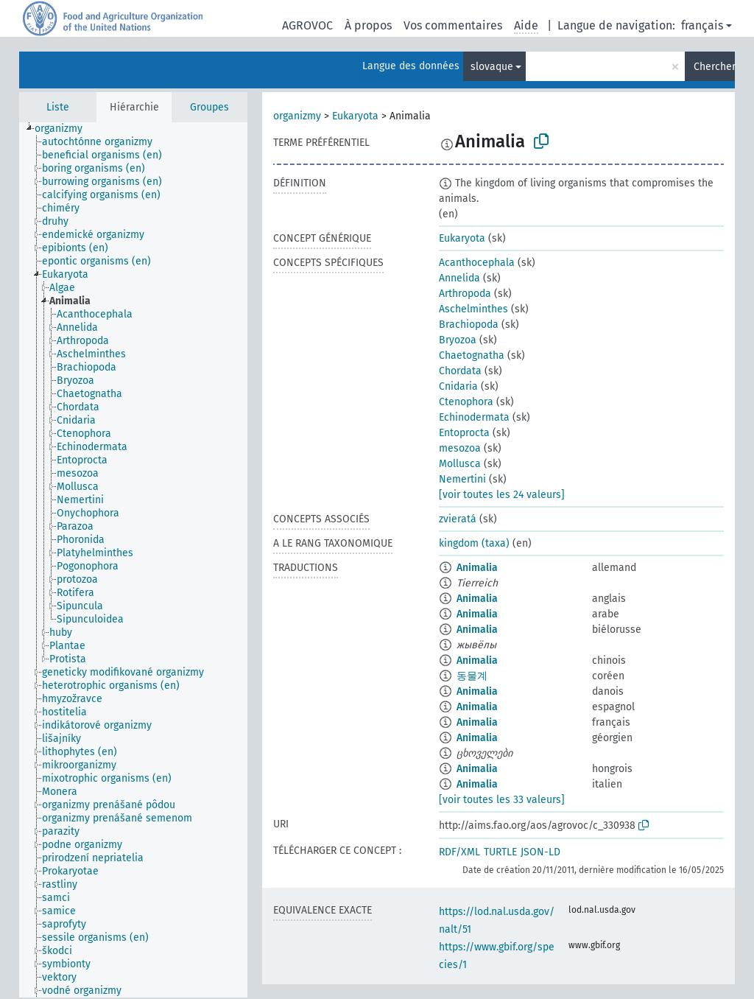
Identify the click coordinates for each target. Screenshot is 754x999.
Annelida (459, 278)
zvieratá (457, 519)
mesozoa (460, 448)
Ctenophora (466, 402)
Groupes (209, 107)
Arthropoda (465, 293)
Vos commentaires (453, 25)
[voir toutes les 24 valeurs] (502, 494)
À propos (368, 25)
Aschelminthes (473, 309)
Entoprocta (464, 433)
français (702, 25)
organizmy (297, 116)
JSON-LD (540, 852)
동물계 (472, 676)
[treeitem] (65, 129)
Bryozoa (457, 340)
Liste (57, 107)
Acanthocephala (477, 262)
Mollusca (460, 464)
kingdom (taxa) (474, 543)
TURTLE (500, 852)
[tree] (133, 560)
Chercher (714, 66)
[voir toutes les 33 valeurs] (502, 799)
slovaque (492, 66)
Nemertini (462, 479)
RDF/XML (459, 852)
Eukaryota (355, 116)
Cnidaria (458, 386)
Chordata (460, 371)
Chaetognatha (471, 355)
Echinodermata (474, 417)
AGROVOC (307, 25)
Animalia (477, 567)
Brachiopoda (468, 324)
